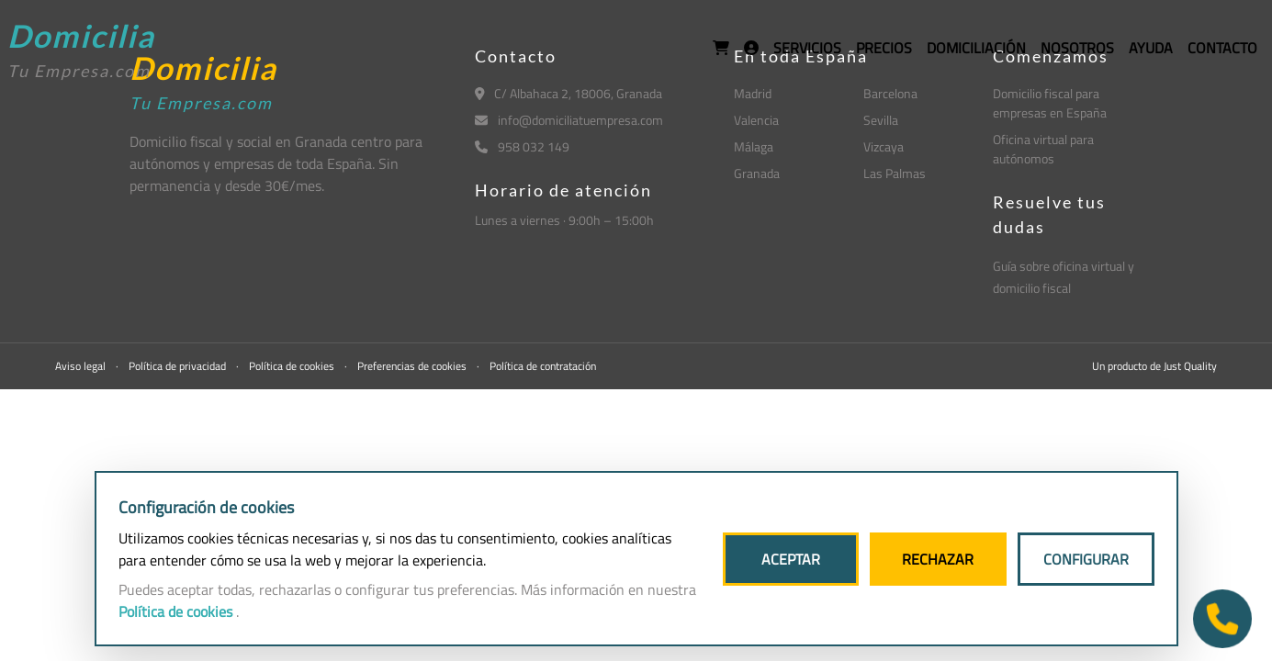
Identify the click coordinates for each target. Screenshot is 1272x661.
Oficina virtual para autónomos (1043, 148)
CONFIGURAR (1086, 559)
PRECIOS (884, 48)
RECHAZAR (938, 559)
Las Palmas (894, 173)
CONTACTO (1222, 48)
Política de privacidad (179, 366)
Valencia (756, 119)
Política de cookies (293, 366)
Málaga (753, 146)
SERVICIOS (807, 48)
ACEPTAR (790, 559)
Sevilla (880, 119)
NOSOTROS (1077, 48)
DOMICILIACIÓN (976, 48)
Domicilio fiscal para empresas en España (1050, 103)
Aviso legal (81, 366)
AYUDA (1151, 48)
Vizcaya (883, 146)
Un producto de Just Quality (1154, 366)
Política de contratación (543, 366)
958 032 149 (522, 146)
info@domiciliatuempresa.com (569, 119)
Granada (757, 173)
